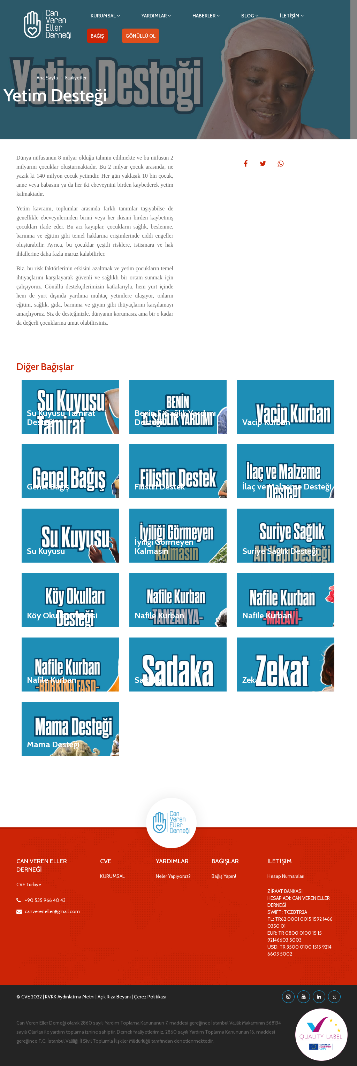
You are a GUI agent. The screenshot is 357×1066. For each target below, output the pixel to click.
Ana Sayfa (47, 78)
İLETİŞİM (292, 16)
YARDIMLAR (156, 16)
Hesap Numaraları (285, 876)
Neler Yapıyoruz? (173, 876)
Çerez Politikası (150, 997)
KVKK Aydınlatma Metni (69, 997)
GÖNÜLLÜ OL (140, 36)
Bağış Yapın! (224, 876)
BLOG (249, 16)
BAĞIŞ (97, 36)
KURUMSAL (105, 16)
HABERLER (206, 16)
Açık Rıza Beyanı (114, 997)
